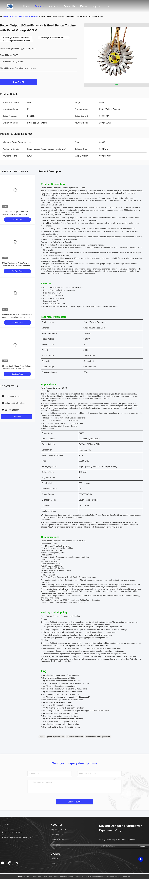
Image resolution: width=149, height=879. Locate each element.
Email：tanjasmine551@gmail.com (16, 837)
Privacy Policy (23, 876)
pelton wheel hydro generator (98, 737)
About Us (53, 6)
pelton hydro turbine (55, 737)
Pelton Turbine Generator (28, 16)
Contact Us (69, 6)
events (83, 6)
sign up (141, 846)
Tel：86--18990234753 (12, 832)
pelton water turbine (75, 737)
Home (26, 6)
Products (39, 6)
